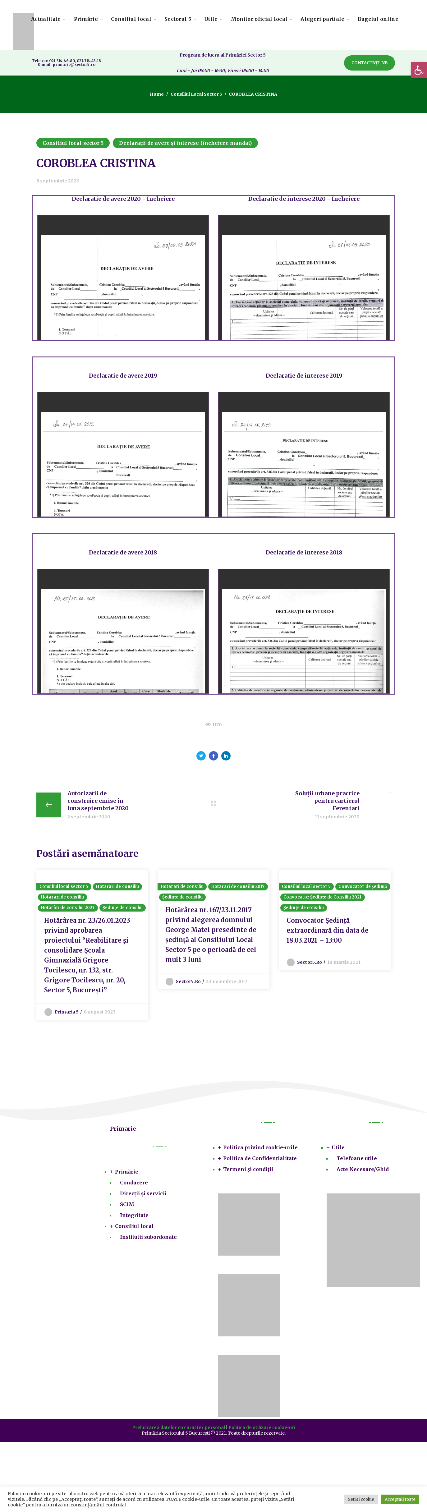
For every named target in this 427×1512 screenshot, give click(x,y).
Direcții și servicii (143, 1193)
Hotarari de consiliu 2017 (238, 886)
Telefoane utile (357, 1158)
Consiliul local (134, 1226)
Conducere (134, 1182)
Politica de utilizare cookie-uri (261, 1427)
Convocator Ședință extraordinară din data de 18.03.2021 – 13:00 (328, 930)
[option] (92, 945)
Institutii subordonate (148, 1237)
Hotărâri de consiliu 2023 (68, 907)
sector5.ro (188, 981)
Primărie (126, 1172)
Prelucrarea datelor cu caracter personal (178, 1427)
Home (157, 94)
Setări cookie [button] (361, 1499)
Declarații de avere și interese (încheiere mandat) (185, 143)
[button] (419, 70)
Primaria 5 (67, 1012)
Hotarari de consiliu (117, 886)
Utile (338, 1147)
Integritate (134, 1215)
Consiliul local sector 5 (196, 94)
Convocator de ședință (362, 886)
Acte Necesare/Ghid (363, 1169)
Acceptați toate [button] (400, 1499)
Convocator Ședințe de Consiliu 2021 (322, 897)
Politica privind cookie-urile (260, 1147)
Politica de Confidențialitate (260, 1158)
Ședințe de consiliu (123, 907)
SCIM (127, 1204)
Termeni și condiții (248, 1169)
